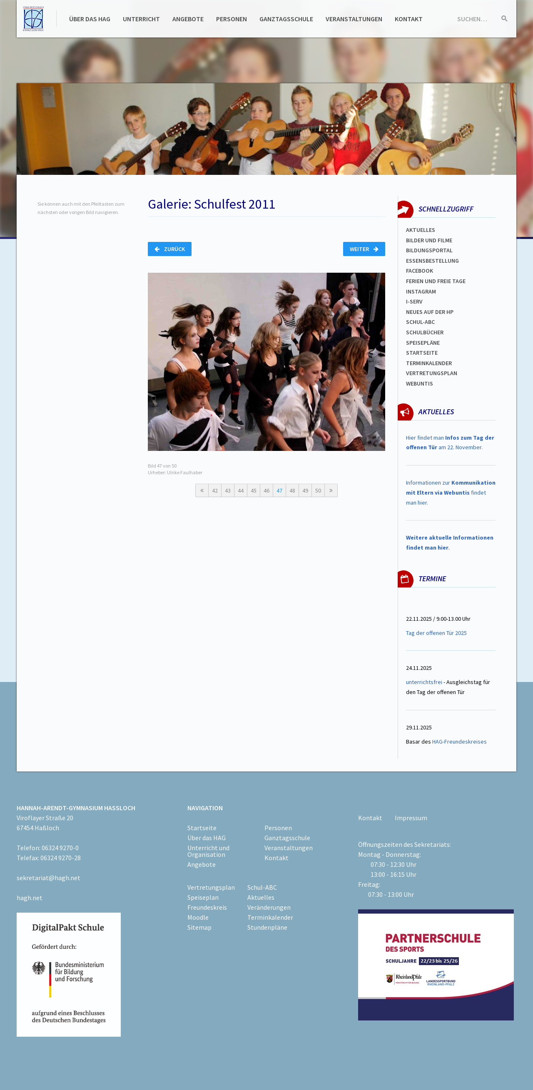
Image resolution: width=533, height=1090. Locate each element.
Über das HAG (89, 19)
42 (215, 490)
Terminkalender (429, 363)
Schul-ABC (262, 887)
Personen (231, 19)
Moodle (198, 917)
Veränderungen (269, 907)
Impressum (411, 818)
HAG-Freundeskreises (459, 741)
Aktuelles (420, 230)
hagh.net (29, 897)
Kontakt (409, 19)
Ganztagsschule (286, 19)
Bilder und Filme (429, 240)
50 (318, 490)
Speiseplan (203, 897)
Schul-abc (420, 322)
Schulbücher (424, 332)
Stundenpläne (267, 927)
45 (254, 490)
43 (228, 490)
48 (292, 490)
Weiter (364, 249)
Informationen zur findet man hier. (451, 492)
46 (266, 490)
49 (305, 490)
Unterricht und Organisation (208, 851)
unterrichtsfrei (424, 682)
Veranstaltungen (354, 19)
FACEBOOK (419, 270)
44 (241, 490)
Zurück (169, 249)
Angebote (188, 19)
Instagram (421, 291)
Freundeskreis (207, 907)
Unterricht (141, 19)
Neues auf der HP (429, 312)
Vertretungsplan (211, 887)
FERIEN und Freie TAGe (436, 281)
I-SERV (414, 301)
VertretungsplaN (431, 373)
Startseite (422, 352)
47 (279, 490)
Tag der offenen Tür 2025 (436, 633)
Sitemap (199, 927)
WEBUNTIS (419, 383)
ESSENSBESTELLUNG (432, 260)
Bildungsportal (429, 250)
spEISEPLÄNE (423, 342)
